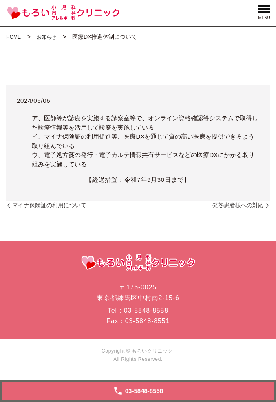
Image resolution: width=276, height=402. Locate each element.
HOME (13, 37)
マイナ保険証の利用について (49, 205)
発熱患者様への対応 (238, 205)
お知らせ (46, 37)
